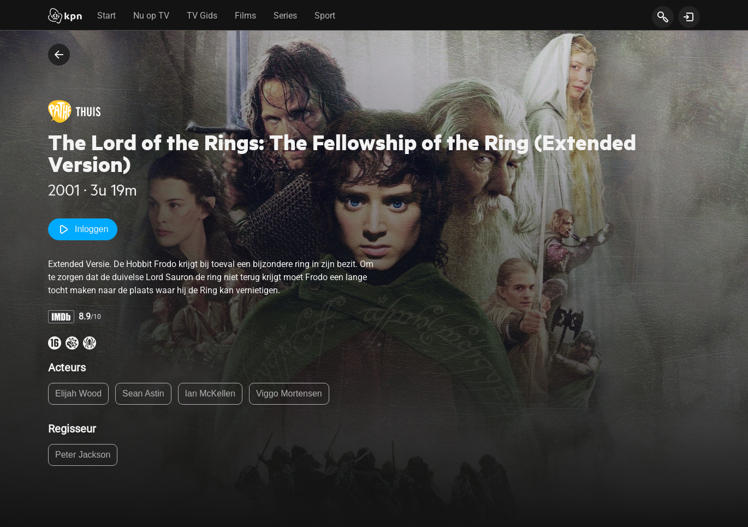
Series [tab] (285, 15)
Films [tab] (245, 15)
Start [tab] (106, 15)
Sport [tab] (324, 15)
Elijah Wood (78, 393)
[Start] (65, 17)
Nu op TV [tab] (151, 15)
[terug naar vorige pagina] (59, 55)
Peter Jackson (82, 454)
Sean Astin (143, 393)
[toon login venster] (689, 17)
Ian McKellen (210, 393)
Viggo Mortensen (289, 393)
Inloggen (82, 229)
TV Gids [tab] (202, 15)
